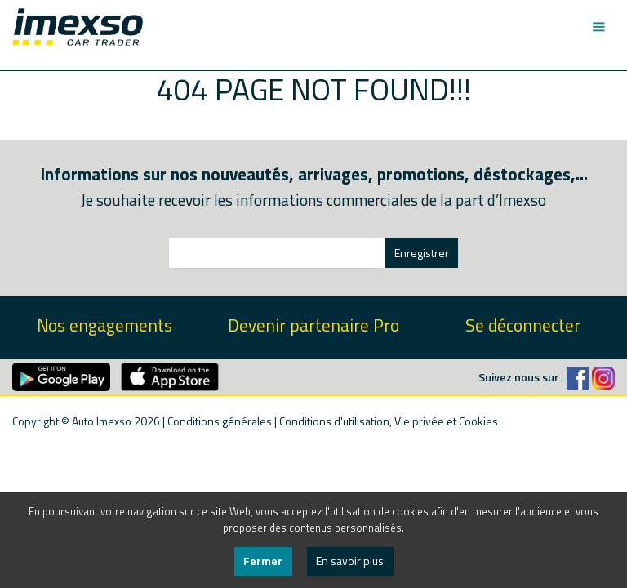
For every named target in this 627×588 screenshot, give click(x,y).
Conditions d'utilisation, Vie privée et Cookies (388, 421)
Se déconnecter (522, 325)
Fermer (262, 560)
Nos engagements (104, 325)
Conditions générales (219, 421)
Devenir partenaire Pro (313, 325)
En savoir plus (350, 560)
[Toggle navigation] (598, 27)
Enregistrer (421, 252)
